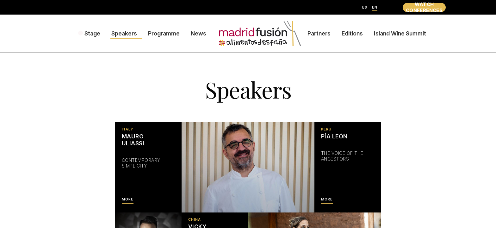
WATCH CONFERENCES (424, 7)
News (198, 33)
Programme (164, 33)
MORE (127, 199)
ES (364, 7)
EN (374, 7)
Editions (352, 33)
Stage (92, 33)
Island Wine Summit (400, 33)
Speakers (124, 33)
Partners (319, 33)
